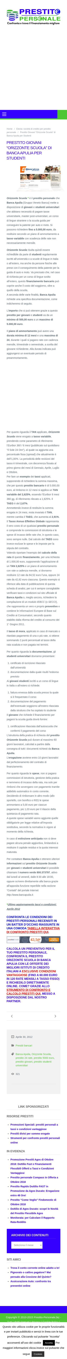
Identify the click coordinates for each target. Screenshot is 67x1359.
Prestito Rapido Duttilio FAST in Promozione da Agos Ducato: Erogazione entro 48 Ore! (35, 1191)
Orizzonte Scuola (41, 1054)
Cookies (38, 1354)
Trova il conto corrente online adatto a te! (35, 1267)
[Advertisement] (33, 71)
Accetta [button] (49, 1342)
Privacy (36, 1322)
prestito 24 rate (24, 1057)
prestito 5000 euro (44, 1057)
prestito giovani (24, 1061)
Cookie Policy (50, 1322)
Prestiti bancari (24, 1045)
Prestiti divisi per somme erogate (30, 1133)
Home (10, 129)
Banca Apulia (23, 1054)
